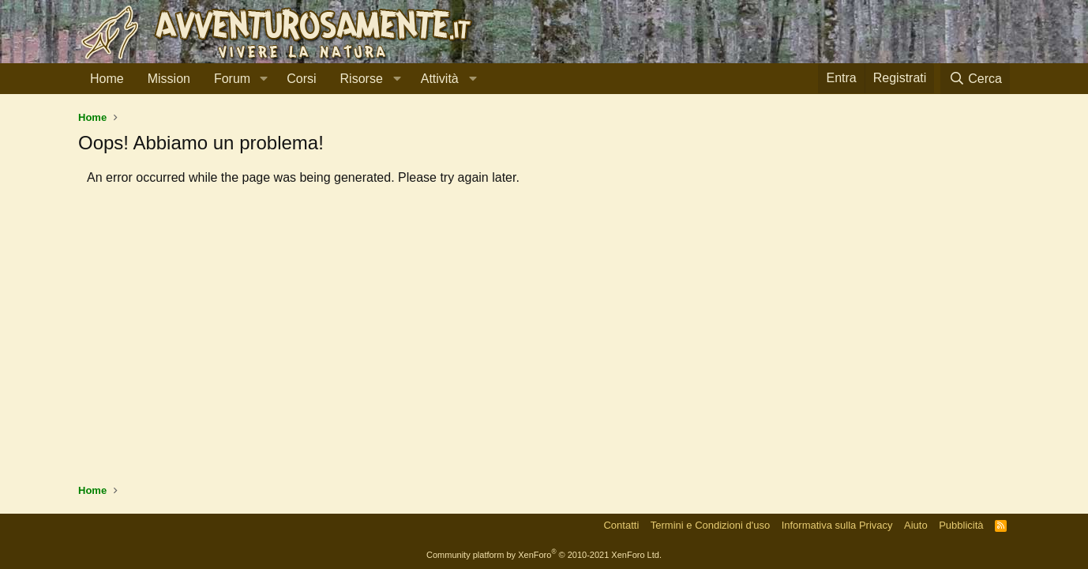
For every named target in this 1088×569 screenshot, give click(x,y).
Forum (232, 78)
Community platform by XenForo (544, 555)
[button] (263, 79)
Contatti (621, 525)
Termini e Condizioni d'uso (710, 525)
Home (107, 78)
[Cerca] (975, 78)
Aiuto (916, 525)
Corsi (301, 78)
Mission (169, 78)
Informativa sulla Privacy (837, 525)
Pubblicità (961, 525)
